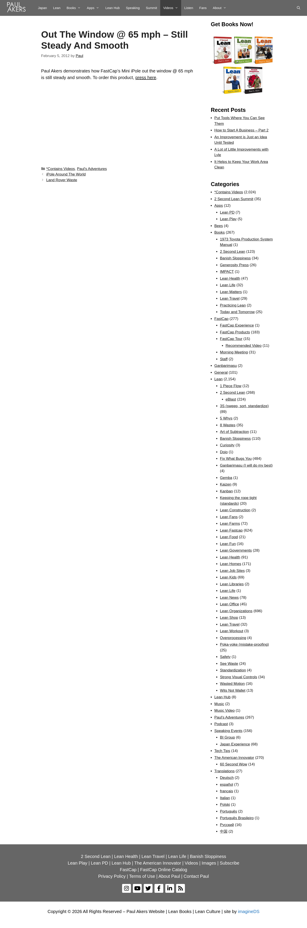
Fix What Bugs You (236, 459)
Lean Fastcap (231, 530)
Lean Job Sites (232, 571)
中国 (223, 831)
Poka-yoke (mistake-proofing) (244, 644)
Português (228, 811)
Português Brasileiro (237, 818)
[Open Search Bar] (298, 8)
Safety (225, 657)
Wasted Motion (232, 684)
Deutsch (227, 778)
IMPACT (227, 272)
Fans (203, 8)
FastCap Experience (237, 325)
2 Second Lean (232, 252)
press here (145, 77)
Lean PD (227, 212)
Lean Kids (228, 577)
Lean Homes (230, 564)
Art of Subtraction (234, 432)
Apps (94, 8)
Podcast (221, 724)
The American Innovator (234, 758)
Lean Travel (230, 298)
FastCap (221, 319)
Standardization (233, 670)
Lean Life (227, 285)
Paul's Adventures (92, 169)
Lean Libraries (232, 584)
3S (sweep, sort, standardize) (244, 406)
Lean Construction (235, 510)
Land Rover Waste (61, 180)
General (221, 372)
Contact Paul (196, 876)
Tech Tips (222, 751)
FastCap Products (235, 332)
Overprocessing (233, 638)
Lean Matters (231, 292)
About (221, 8)
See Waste (229, 664)
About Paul (169, 876)
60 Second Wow (233, 764)
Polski (225, 804)
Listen (188, 8)
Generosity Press (234, 265)
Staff (224, 359)
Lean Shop (229, 618)
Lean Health (230, 278)
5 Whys (226, 418)
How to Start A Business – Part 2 (241, 130)
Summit (151, 8)
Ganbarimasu (225, 366)
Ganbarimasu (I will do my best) (246, 465)
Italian (225, 798)
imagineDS (248, 911)
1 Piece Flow (230, 386)
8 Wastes (227, 425)
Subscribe (229, 863)
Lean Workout (231, 631)
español (226, 784)
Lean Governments (236, 550)
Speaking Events (228, 731)
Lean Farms (230, 523)
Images (209, 863)
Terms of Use (142, 876)
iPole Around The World (66, 174)
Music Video (224, 710)
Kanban (226, 491)
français (226, 791)
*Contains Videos (60, 169)
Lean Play (228, 219)
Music (219, 704)
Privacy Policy (111, 876)
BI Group (227, 737)
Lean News (229, 597)
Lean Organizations (236, 611)
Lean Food (229, 537)
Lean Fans (229, 517)
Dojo (224, 452)
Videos (172, 8)
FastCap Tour (231, 339)
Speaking (133, 8)
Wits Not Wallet (233, 690)
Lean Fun (228, 544)
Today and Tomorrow (237, 312)
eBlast (231, 399)
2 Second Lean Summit (233, 199)
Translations (224, 771)
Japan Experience (235, 744)
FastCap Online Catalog (163, 869)
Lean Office (229, 604)
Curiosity (227, 445)
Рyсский (227, 825)
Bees (218, 226)
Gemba (226, 478)
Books (75, 8)
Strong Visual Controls (238, 677)
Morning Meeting (234, 352)
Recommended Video (244, 346)
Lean (56, 8)
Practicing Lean (233, 305)
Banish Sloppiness (235, 258)
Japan (42, 8)
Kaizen (225, 484)
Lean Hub (112, 8)
